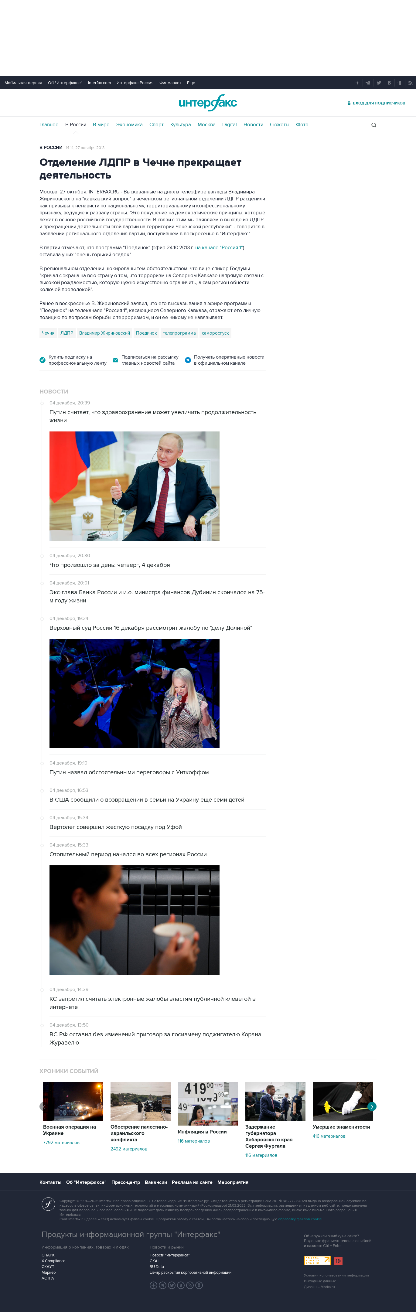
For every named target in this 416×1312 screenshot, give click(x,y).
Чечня (48, 333)
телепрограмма (179, 333)
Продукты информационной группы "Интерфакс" (131, 1234)
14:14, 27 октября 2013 (85, 147)
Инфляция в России (202, 1132)
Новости (253, 125)
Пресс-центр (125, 1182)
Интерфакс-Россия (135, 82)
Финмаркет (170, 82)
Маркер (49, 1272)
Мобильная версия (23, 82)
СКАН (155, 1261)
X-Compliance (53, 1261)
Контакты (50, 1182)
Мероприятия (232, 1182)
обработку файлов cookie (300, 1219)
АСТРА (48, 1278)
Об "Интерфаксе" (65, 82)
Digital (229, 125)
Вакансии (156, 1182)
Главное (49, 125)
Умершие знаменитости (341, 1127)
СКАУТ (48, 1266)
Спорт (156, 125)
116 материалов (194, 1141)
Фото (302, 125)
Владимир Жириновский (104, 333)
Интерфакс (208, 103)
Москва (207, 125)
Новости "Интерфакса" (169, 1255)
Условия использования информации (336, 1275)
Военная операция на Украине (69, 1130)
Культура (180, 125)
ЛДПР (66, 333)
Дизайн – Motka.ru (319, 1287)
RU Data (157, 1266)
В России (75, 125)
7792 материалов (61, 1142)
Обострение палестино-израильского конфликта (139, 1133)
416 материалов (329, 1136)
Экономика (129, 125)
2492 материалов (129, 1149)
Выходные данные (320, 1281)
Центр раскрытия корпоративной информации (190, 1272)
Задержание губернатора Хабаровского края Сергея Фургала (269, 1136)
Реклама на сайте (192, 1182)
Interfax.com (99, 82)
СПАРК (48, 1255)
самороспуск (215, 333)
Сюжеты (279, 125)
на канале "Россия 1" (219, 248)
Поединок (146, 333)
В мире (101, 125)
